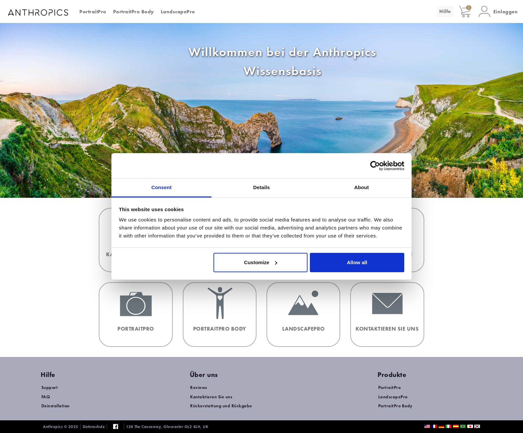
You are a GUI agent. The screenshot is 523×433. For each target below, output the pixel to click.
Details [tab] (261, 187)
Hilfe (445, 11)
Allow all (357, 262)
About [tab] (361, 187)
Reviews (198, 387)
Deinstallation (55, 406)
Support (49, 387)
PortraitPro (92, 11)
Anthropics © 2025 (60, 426)
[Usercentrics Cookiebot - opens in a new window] (375, 166)
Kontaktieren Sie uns (211, 397)
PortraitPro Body (133, 11)
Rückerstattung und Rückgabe (221, 406)
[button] (498, 11)
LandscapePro (178, 11)
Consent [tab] (161, 187)
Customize (261, 262)
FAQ (45, 397)
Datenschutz (94, 426)
